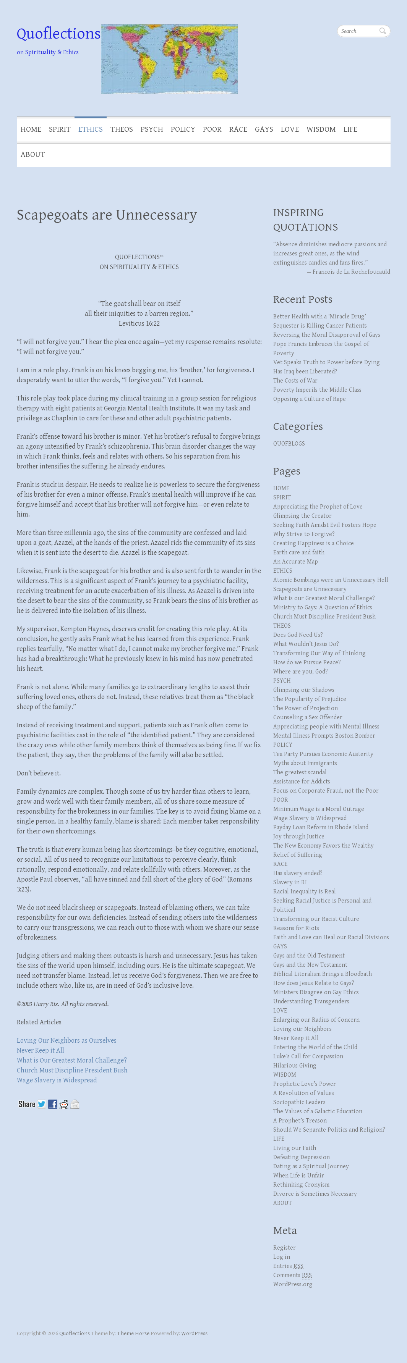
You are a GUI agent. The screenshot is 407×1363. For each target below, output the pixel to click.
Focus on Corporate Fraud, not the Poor (326, 791)
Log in (281, 1257)
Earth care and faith (298, 552)
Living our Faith (294, 1148)
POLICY (183, 129)
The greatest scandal (300, 772)
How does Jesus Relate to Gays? (313, 983)
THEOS (121, 129)
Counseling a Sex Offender (307, 717)
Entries (288, 1266)
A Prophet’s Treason (300, 1120)
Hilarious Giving (294, 1065)
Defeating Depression (301, 1157)
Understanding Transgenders (311, 1001)
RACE (238, 129)
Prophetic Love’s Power (304, 1084)
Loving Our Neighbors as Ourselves (67, 1041)
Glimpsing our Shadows (303, 690)
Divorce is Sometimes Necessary (315, 1194)
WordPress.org (293, 1284)
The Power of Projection (305, 708)
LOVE (290, 129)
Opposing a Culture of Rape (309, 399)
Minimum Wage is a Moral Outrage (318, 809)
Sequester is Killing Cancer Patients (320, 325)
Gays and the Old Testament (309, 955)
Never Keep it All (40, 1050)
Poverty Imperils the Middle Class (317, 390)
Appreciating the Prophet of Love (318, 506)
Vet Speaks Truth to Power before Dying (326, 362)
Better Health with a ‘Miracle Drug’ (319, 316)
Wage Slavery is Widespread (57, 1080)
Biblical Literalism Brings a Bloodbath (322, 974)
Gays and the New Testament (310, 965)
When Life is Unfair (298, 1175)
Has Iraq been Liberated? (305, 371)
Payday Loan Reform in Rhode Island (320, 827)
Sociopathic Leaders (299, 1102)
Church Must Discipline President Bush (72, 1070)
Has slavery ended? (298, 873)
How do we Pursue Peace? (307, 662)
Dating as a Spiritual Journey (311, 1166)
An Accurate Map (295, 561)
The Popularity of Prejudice (309, 699)
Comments (292, 1275)
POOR (212, 129)
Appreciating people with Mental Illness (326, 726)
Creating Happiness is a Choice (313, 543)
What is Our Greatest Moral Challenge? (72, 1060)
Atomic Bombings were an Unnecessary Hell (330, 580)
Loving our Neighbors (302, 1029)
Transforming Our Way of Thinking (319, 653)
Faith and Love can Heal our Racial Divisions (331, 937)
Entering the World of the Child (315, 1047)
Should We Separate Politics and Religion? (329, 1130)
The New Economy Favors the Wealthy (323, 845)
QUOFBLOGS (289, 443)
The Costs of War (295, 380)
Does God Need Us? (298, 635)
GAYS (264, 129)
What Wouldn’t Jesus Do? (306, 644)
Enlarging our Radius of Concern (316, 1020)
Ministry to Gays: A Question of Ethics (322, 607)
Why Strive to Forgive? (304, 534)
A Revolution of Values (303, 1093)
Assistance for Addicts (301, 781)
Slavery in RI (290, 882)
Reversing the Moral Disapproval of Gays (326, 335)
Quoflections (59, 33)
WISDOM (321, 129)
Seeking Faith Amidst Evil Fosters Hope (324, 525)
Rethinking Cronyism (301, 1185)
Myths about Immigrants (305, 763)
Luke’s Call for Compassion (308, 1056)
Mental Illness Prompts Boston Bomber (324, 736)
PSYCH (152, 129)
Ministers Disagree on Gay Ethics (316, 992)
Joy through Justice (298, 836)
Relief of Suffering (297, 855)
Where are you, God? (300, 671)
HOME (31, 129)
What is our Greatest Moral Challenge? (324, 598)
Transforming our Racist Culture (316, 919)
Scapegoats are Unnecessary (107, 215)
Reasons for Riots (296, 928)
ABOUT (33, 154)
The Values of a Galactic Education (317, 1111)
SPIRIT (60, 129)
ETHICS (90, 129)
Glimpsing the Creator (302, 516)
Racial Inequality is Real (304, 891)
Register (284, 1248)
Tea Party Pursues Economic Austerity (323, 754)
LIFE (350, 129)
